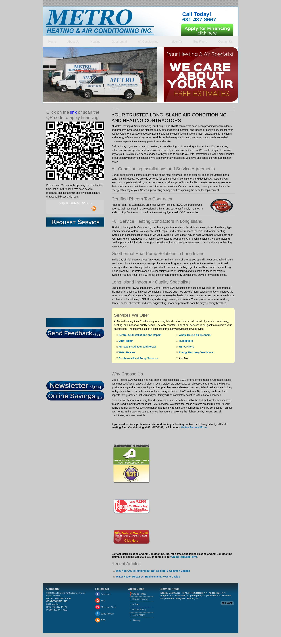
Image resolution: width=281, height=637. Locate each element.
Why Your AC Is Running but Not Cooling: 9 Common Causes (153, 570)
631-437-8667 (199, 19)
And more (227, 603)
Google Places (139, 594)
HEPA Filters (186, 346)
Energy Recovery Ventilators (196, 352)
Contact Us (225, 41)
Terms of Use (138, 615)
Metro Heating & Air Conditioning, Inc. (58, 600)
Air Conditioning (148, 41)
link (73, 112)
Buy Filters (200, 41)
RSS (103, 620)
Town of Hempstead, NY (194, 593)
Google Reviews (140, 599)
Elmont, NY (193, 598)
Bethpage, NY (198, 595)
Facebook (106, 594)
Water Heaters (127, 352)
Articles (136, 604)
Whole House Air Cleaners (195, 335)
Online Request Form (194, 427)
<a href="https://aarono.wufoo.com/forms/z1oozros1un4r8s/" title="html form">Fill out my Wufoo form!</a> (75, 272)
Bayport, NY (167, 595)
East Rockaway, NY (175, 598)
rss (93, 206)
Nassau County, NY (170, 593)
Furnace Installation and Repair (137, 346)
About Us (73, 41)
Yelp (103, 600)
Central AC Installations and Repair (139, 335)
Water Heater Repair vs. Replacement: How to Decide (148, 576)
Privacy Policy (139, 609)
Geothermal (119, 41)
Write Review (107, 614)
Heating (95, 41)
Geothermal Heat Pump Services (138, 358)
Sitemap (136, 620)
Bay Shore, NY (182, 595)
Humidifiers (186, 340)
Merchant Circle (108, 607)
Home (52, 41)
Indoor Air (176, 41)
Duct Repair (125, 340)
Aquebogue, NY (217, 593)
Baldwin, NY (213, 595)
